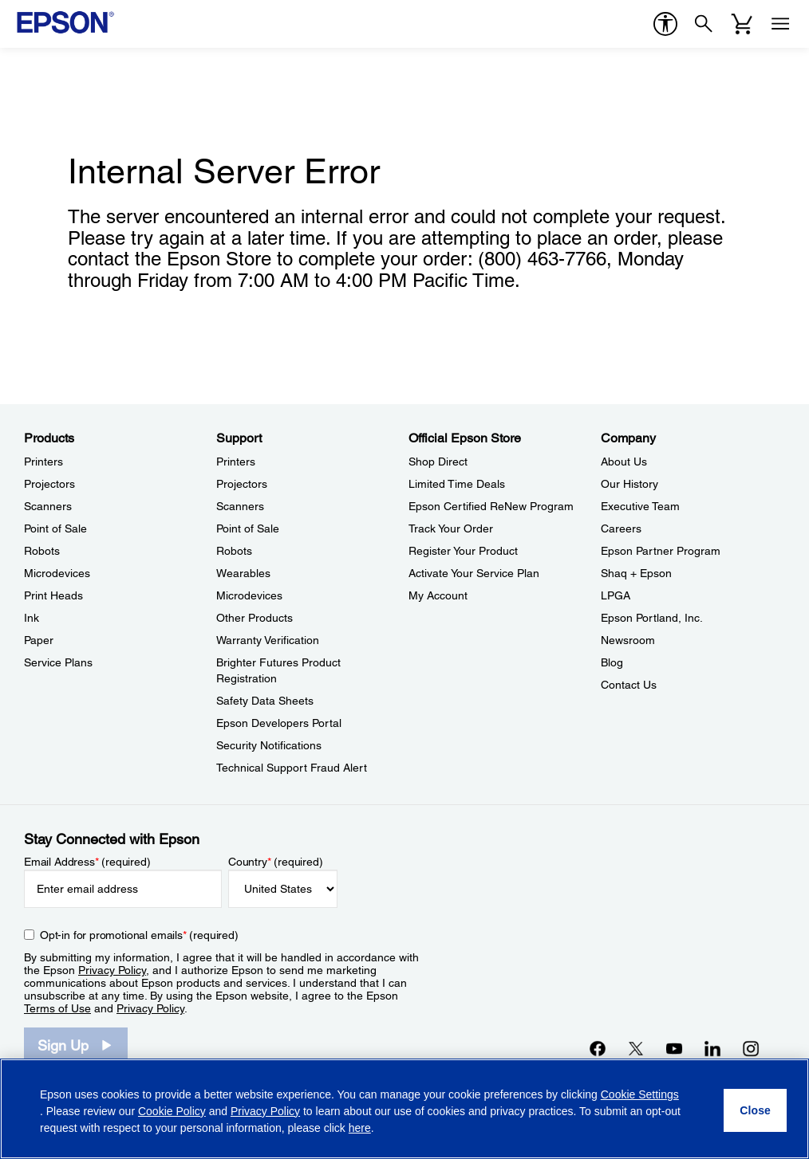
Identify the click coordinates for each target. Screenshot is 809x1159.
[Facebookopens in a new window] (597, 1048)
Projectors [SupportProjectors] (241, 483)
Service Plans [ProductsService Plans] (58, 662)
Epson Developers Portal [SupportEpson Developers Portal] (278, 723)
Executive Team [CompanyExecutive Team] (640, 506)
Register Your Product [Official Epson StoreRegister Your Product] (463, 550)
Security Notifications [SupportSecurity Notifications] (269, 745)
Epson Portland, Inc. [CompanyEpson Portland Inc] (652, 617)
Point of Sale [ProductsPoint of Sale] (55, 528)
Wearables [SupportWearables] (243, 573)
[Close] (755, 1110)
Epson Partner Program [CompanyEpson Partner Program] (660, 550)
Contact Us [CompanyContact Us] (629, 684)
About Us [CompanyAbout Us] (624, 461)
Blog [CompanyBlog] (612, 662)
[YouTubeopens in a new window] (674, 1048)
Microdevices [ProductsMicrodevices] (57, 573)
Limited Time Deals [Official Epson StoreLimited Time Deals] (456, 483)
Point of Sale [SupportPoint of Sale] (247, 528)
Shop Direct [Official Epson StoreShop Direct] (438, 461)
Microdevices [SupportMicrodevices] (249, 595)
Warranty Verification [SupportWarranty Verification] (267, 640)
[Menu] (780, 24)
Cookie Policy (172, 1111)
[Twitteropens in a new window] (636, 1048)
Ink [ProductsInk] (31, 617)
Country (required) (275, 861)
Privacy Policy (112, 970)
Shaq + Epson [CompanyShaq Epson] (636, 573)
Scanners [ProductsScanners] (48, 506)
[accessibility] (665, 24)
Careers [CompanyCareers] (621, 528)
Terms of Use (57, 1008)
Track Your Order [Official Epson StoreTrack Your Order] (450, 528)
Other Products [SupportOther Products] (254, 617)
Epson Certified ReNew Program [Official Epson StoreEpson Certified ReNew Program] (491, 506)
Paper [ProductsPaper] (38, 640)
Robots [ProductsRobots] (42, 550)
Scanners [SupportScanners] (240, 506)
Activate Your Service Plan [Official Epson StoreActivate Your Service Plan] (473, 573)
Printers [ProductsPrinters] (43, 461)
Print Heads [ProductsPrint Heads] (53, 595)
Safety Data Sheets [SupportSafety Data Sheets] (265, 700)
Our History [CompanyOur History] (629, 483)
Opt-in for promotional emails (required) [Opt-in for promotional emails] (139, 935)
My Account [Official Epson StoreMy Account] (438, 595)
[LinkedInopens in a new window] (712, 1048)
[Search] (703, 24)
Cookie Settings (640, 1094)
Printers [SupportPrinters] (235, 461)
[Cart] (742, 24)
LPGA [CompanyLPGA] (615, 595)
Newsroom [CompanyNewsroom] (628, 640)
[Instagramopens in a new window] (750, 1048)
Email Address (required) (87, 861)
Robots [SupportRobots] (234, 550)
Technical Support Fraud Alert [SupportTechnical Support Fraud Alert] (291, 767)
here (360, 1128)
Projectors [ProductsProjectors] (49, 483)
